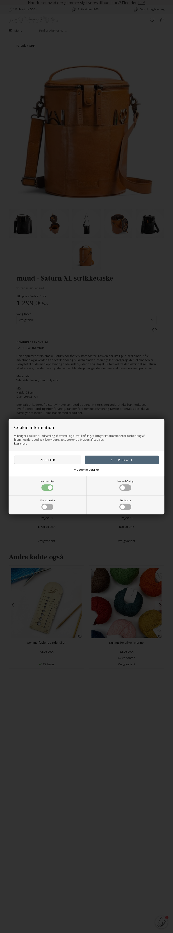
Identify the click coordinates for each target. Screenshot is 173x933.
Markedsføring (125, 485)
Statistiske (125, 504)
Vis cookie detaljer (86, 470)
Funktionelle (47, 504)
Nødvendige (47, 485)
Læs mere (20, 443)
